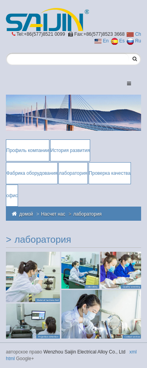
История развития (70, 150)
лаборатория (73, 173)
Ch (134, 34)
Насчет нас (53, 214)
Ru (134, 41)
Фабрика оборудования (31, 173)
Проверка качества (110, 173)
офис (12, 195)
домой (26, 214)
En (101, 41)
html (10, 358)
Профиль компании (27, 150)
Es (118, 41)
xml (133, 352)
